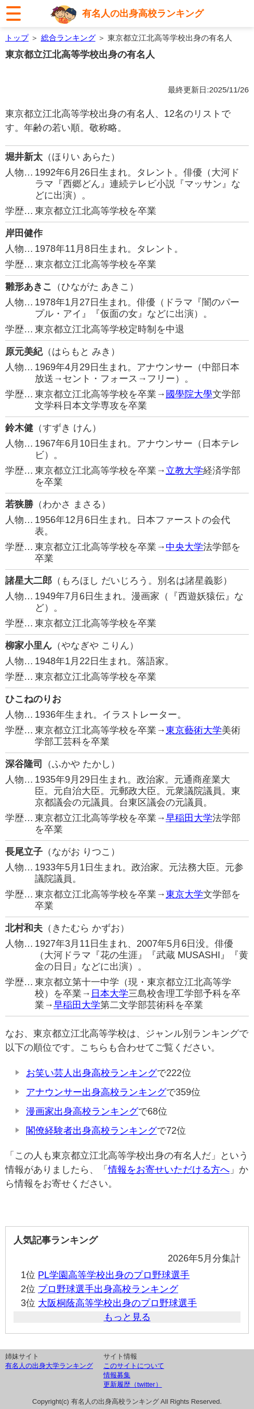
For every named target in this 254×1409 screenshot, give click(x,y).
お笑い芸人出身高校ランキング (91, 1073)
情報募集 (116, 1375)
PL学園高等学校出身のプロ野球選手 (114, 1275)
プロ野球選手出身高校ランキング (108, 1289)
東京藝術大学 (194, 730)
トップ (17, 37)
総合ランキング (68, 37)
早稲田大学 (189, 818)
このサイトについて (133, 1366)
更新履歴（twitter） (132, 1384)
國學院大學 (189, 394)
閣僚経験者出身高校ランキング (91, 1130)
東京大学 (184, 894)
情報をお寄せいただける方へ (169, 1169)
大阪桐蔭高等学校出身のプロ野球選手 (117, 1303)
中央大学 (184, 547)
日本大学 (109, 993)
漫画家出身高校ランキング (82, 1111)
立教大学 (184, 470)
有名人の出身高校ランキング (143, 13)
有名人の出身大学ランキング (49, 1366)
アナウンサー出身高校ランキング (96, 1092)
